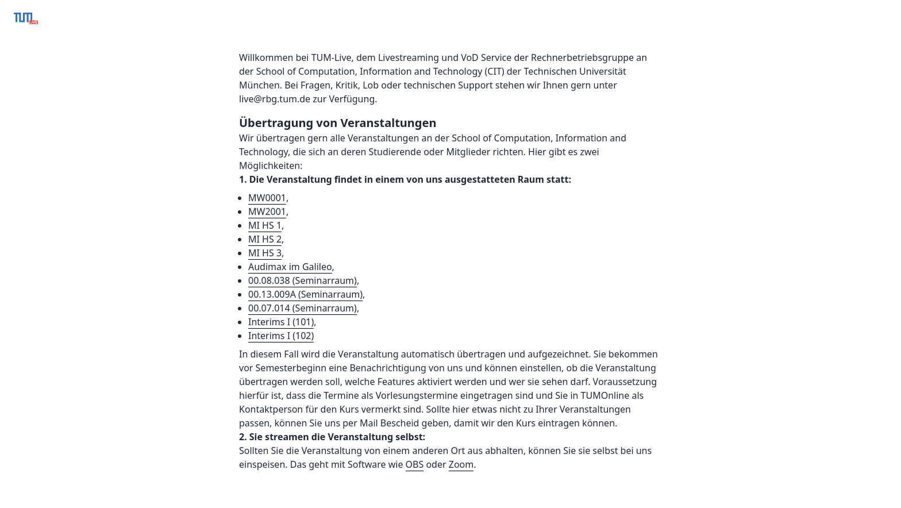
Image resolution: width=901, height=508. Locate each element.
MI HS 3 (265, 253)
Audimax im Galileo (290, 266)
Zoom (461, 464)
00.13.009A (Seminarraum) (305, 294)
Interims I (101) (281, 321)
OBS (415, 464)
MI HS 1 (265, 225)
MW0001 (267, 197)
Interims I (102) (281, 335)
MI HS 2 (265, 239)
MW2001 (267, 211)
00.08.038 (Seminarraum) (302, 280)
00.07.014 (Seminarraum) (302, 308)
